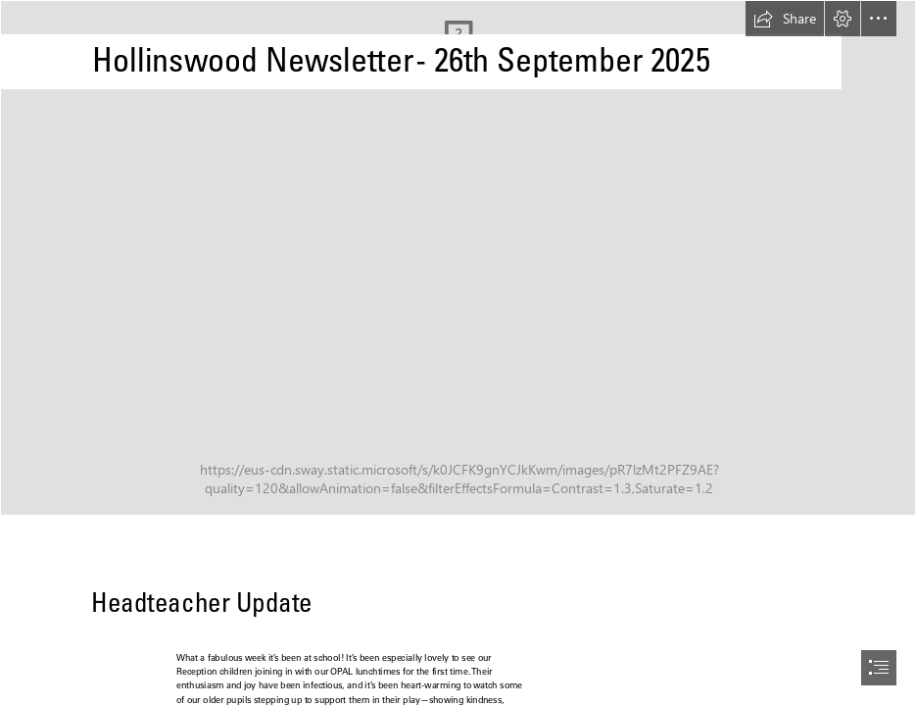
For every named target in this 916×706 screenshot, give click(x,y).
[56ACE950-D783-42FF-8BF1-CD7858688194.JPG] (458, 258)
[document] (458, 353)
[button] (785, 18)
